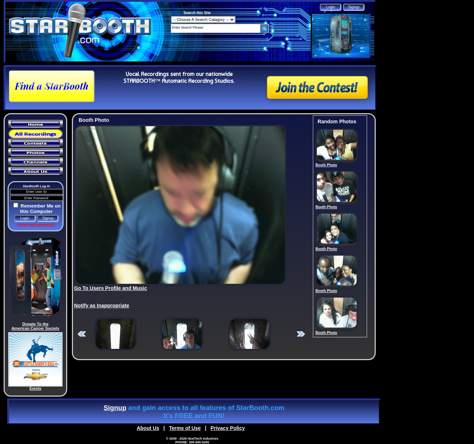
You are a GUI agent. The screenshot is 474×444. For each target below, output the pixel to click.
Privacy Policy (228, 428)
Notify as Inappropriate (101, 305)
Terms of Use (185, 428)
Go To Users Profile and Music (110, 288)
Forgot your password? (36, 224)
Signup (115, 407)
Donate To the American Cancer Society (36, 326)
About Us (148, 428)
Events (36, 388)
